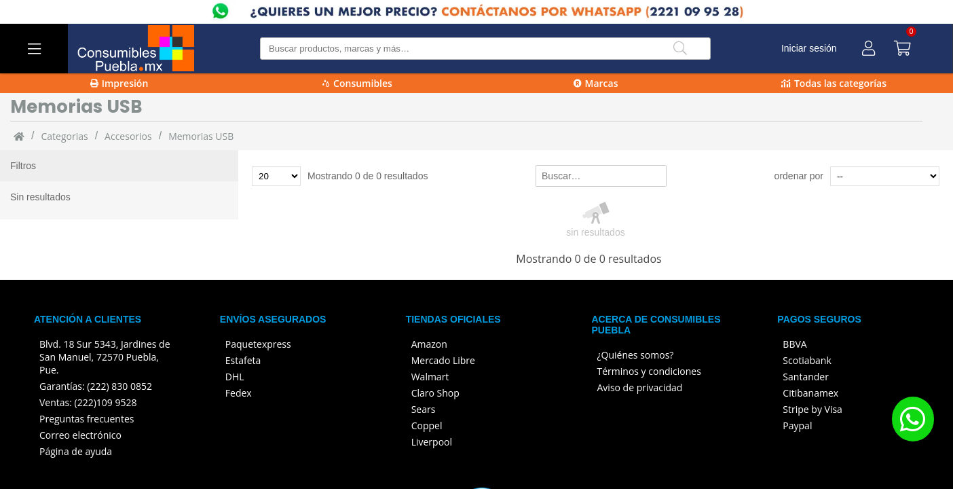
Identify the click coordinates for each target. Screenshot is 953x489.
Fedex (238, 392)
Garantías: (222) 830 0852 (95, 386)
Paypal (797, 425)
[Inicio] (19, 135)
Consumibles (357, 83)
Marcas (596, 83)
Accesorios (128, 136)
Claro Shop (435, 392)
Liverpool (431, 441)
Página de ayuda (75, 451)
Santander (806, 376)
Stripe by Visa (812, 409)
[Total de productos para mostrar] (276, 176)
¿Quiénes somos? (635, 354)
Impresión (119, 83)
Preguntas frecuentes (86, 418)
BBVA (794, 344)
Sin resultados (40, 197)
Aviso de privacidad (640, 387)
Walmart (430, 376)
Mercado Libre (443, 360)
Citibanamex (810, 392)
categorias (64, 136)
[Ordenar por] (884, 176)
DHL (234, 376)
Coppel (427, 425)
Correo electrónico (80, 435)
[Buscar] (680, 48)
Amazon (429, 344)
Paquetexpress (258, 344)
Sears (423, 409)
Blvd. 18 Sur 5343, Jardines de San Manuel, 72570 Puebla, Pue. (104, 357)
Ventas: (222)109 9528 (88, 402)
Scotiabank (807, 360)
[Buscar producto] (485, 48)
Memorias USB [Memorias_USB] (200, 136)
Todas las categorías (833, 83)
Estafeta (243, 360)
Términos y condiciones (649, 371)
